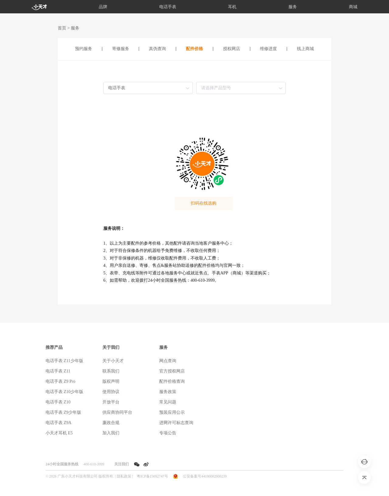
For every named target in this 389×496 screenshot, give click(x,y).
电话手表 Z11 (58, 371)
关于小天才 (113, 360)
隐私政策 (124, 476)
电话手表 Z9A (58, 422)
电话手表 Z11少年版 (64, 360)
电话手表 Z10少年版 (64, 391)
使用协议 (110, 391)
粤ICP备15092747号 (152, 476)
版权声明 (110, 381)
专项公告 (167, 433)
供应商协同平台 (117, 412)
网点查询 (167, 360)
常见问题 (167, 402)
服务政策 (167, 391)
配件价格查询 (172, 381)
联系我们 (110, 371)
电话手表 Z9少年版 (63, 412)
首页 (62, 28)
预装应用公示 (172, 412)
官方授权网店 (172, 371)
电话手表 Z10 (58, 402)
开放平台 (110, 402)
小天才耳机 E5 (59, 433)
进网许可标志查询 (176, 422)
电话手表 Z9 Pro (60, 381)
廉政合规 (110, 422)
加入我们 (110, 433)
